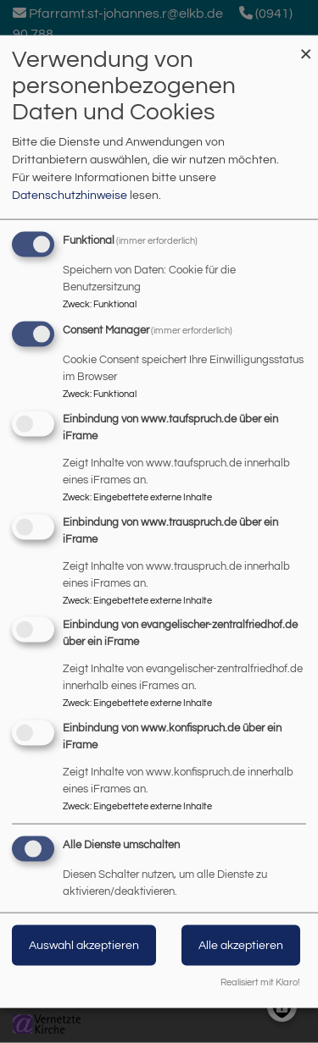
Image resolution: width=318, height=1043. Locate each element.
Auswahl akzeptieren (84, 946)
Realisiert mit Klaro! (259, 981)
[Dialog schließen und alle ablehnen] (305, 46)
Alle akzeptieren (240, 946)
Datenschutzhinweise (69, 195)
